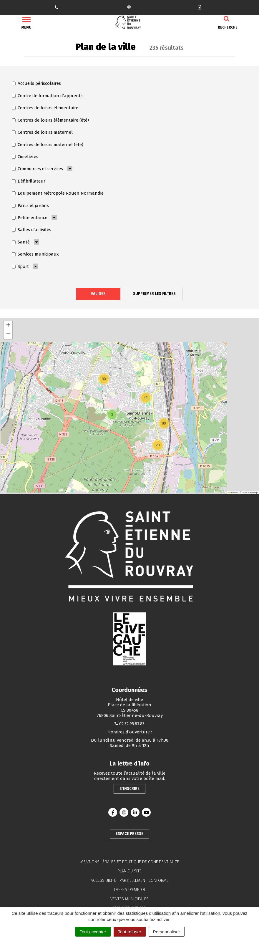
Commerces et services (37, 168)
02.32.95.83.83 (132, 723)
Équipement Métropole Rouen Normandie (58, 193)
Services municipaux (35, 254)
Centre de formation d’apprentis (48, 95)
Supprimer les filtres (154, 293)
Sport (20, 266)
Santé (21, 242)
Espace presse (129, 833)
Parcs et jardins (30, 205)
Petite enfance (29, 217)
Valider (98, 293)
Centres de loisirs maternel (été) (47, 144)
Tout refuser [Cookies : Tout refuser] (129, 931)
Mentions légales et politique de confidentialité (129, 861)
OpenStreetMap (250, 492)
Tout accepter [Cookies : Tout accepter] (93, 931)
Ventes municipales (129, 899)
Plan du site (129, 871)
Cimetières (25, 156)
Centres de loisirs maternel (42, 132)
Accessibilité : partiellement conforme (130, 880)
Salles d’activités (31, 229)
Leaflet (233, 492)
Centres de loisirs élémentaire (45, 107)
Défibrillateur (28, 181)
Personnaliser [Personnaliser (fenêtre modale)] (166, 931)
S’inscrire (129, 788)
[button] (158, 445)
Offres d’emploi (129, 889)
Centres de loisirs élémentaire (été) (50, 120)
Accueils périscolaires (36, 83)
